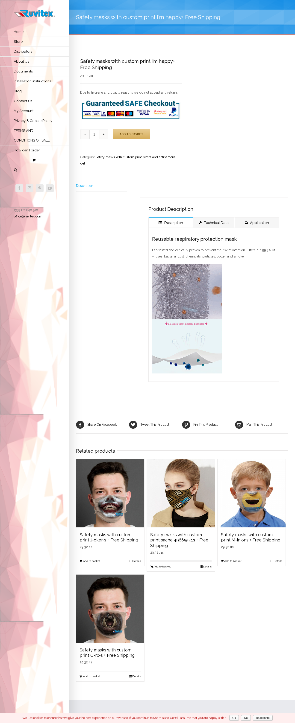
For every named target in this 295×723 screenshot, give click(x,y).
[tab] (101, 185)
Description (84, 186)
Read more (263, 718)
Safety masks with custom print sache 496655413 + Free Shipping (179, 540)
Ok (234, 718)
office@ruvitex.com (28, 216)
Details (136, 561)
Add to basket (131, 134)
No (246, 718)
